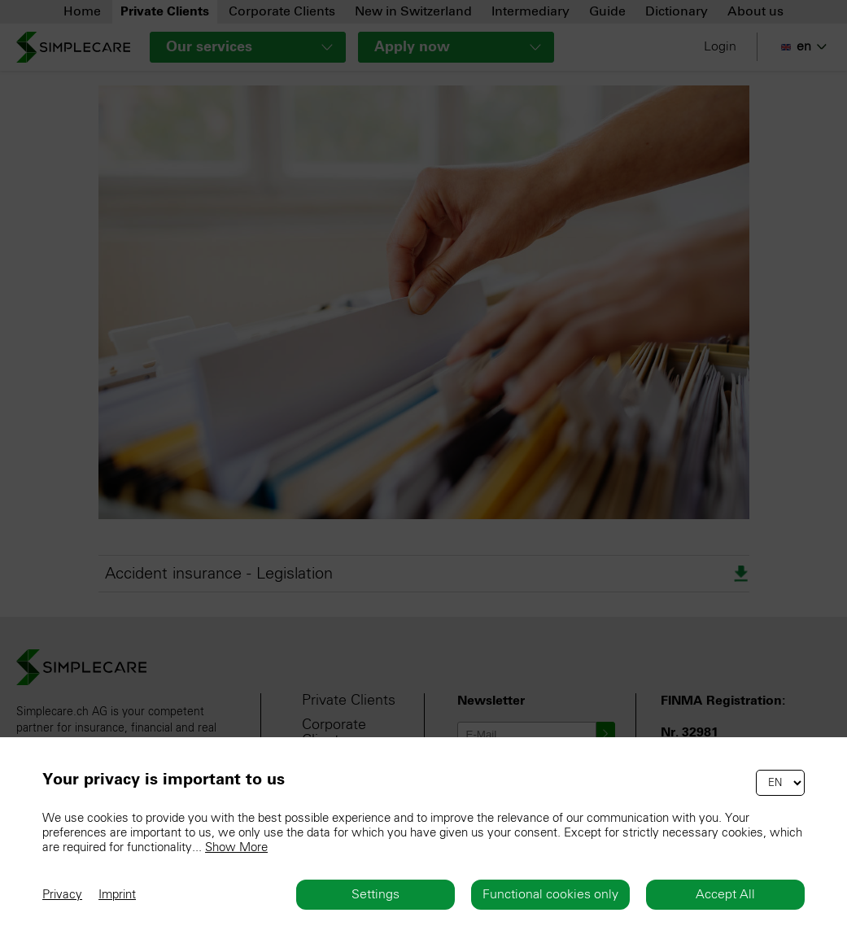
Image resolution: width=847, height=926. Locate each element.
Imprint (117, 895)
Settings (375, 894)
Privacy (62, 895)
